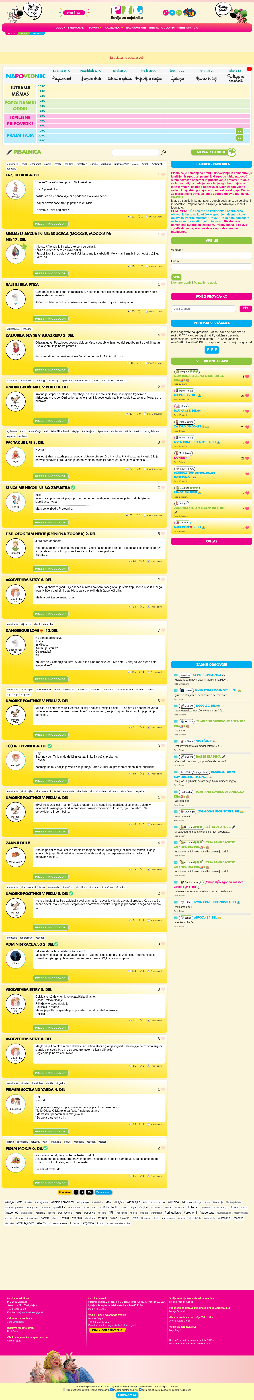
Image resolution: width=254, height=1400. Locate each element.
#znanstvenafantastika (118, 1223)
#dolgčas (119, 1202)
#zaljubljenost (152, 431)
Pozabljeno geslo (206, 282)
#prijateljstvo (13, 329)
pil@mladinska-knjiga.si (30, 1312)
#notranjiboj (27, 689)
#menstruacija (220, 1207)
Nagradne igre (136, 27)
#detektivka (26, 380)
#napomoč (35, 164)
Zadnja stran (103, 1192)
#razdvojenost (43, 689)
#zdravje (75, 1223)
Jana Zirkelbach (15, 1321)
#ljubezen (12, 431)
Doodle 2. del (208, 706)
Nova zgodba (211, 152)
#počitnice (121, 1212)
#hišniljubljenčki (109, 1207)
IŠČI (245, 308)
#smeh (55, 1218)
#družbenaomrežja (154, 1202)
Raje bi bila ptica (210, 756)
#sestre (45, 1218)
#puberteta (116, 431)
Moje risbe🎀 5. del (190, 527)
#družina (68, 164)
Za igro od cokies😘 (191, 426)
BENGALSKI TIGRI (187, 492)
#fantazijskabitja (233, 1202)
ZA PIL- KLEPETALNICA (209, 675)
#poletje (144, 1212)
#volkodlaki (157, 164)
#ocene (51, 1212)
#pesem (102, 1213)
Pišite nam (184, 27)
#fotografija (32, 1207)
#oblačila (40, 1212)
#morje (244, 1207)
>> (240, 138)
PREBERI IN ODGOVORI (50, 223)
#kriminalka (13, 164)
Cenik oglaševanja (107, 1330)
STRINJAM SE (127, 1395)
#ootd (78, 1212)
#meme (206, 1207)
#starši (135, 164)
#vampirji (182, 1218)
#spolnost (90, 1218)
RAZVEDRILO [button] (112, 27)
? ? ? (211, 350)
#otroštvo (89, 1212)
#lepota (168, 1207)
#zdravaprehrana (58, 1223)
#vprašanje (108, 380)
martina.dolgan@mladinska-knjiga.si (117, 1325)
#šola (128, 431)
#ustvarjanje (168, 1218)
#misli (24, 164)
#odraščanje (34, 431)
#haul (86, 1207)
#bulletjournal (41, 1202)
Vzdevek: (177, 249)
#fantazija (54, 380)
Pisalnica (23, 152)
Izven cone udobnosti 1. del (197, 442)
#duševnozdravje (192, 1202)
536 (89, 1192)
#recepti (9, 1218)
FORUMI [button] (94, 27)
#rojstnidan (32, 1218)
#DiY (108, 1202)
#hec (94, 1207)
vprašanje (206, 741)
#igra (133, 1207)
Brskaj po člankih (162, 27)
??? (196, 27)
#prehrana (156, 1212)
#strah (145, 164)
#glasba (46, 1207)
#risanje (19, 1218)
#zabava (23, 436)
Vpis (176, 277)
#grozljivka (81, 164)
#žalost (102, 1141)
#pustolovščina (121, 164)
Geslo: (175, 261)
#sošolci (138, 431)
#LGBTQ (179, 1207)
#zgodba (11, 168)
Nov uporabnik (181, 282)
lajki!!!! (181, 458)
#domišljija (40, 380)
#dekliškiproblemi (60, 431)
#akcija (48, 164)
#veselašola (195, 1218)
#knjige (94, 164)
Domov (60, 27)
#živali (100, 1223)
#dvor (45, 1141)
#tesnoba (48, 624)
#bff (46, 431)
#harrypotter (74, 1207)
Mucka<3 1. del (187, 410)
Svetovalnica (77, 27)
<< (239, 131)
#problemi (106, 164)
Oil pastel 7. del (187, 395)
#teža (96, 380)
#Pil (111, 1212)
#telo (135, 1218)
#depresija (83, 1202)
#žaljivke (9, 1223)
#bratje (58, 164)
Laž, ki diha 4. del (220, 827)
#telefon (124, 1218)
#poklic (50, 1083)
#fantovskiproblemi (14, 1207)
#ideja (124, 1207)
